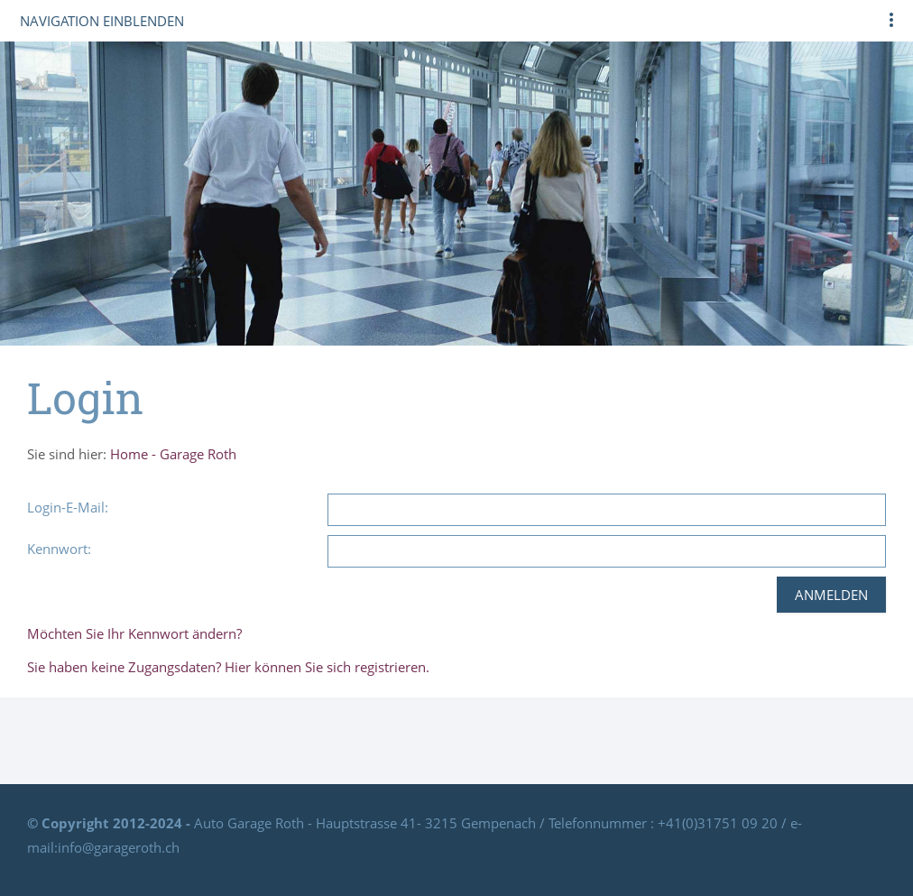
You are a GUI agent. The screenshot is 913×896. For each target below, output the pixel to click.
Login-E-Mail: (67, 507)
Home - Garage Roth (173, 454)
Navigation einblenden (102, 21)
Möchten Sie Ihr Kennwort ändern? (134, 633)
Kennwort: (59, 549)
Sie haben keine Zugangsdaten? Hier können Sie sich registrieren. (228, 667)
